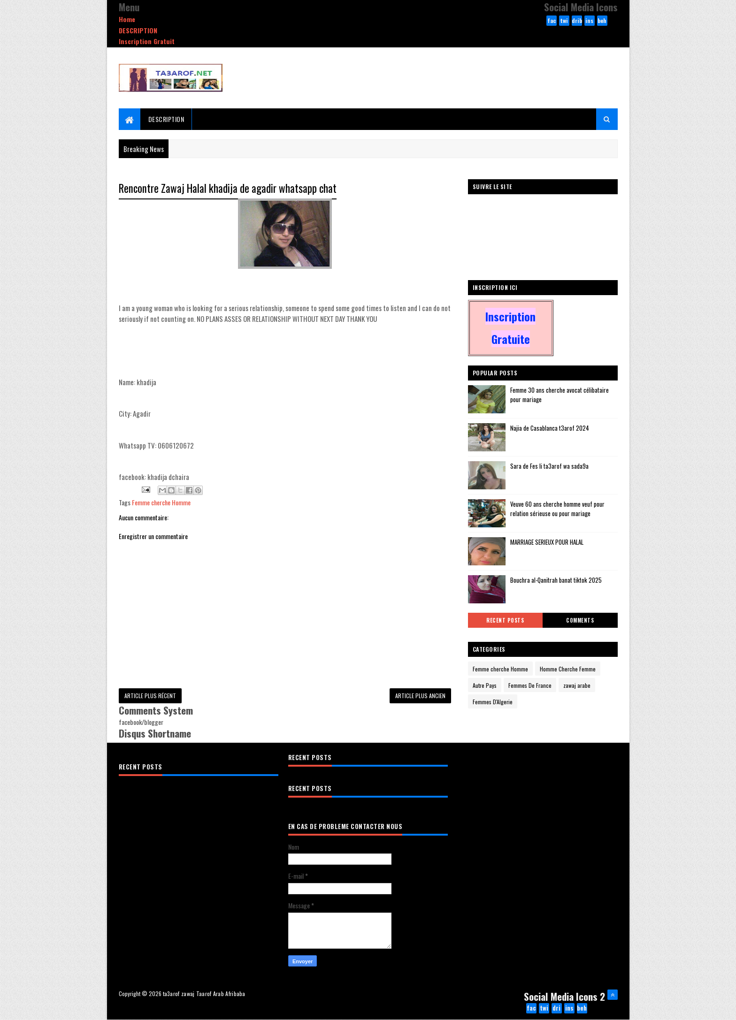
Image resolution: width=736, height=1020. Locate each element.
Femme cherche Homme (161, 502)
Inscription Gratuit (147, 41)
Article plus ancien (420, 696)
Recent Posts (505, 620)
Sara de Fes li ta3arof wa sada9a (549, 466)
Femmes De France (530, 685)
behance (602, 21)
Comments (580, 620)
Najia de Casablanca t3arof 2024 (549, 428)
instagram (589, 21)
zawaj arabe (576, 685)
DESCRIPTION (138, 30)
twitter (564, 21)
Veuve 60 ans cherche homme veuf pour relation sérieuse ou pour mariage (557, 508)
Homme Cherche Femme (568, 669)
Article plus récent (150, 696)
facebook (551, 21)
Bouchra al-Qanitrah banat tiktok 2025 (556, 580)
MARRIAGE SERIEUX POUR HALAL (546, 542)
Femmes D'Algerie (493, 702)
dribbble (577, 21)
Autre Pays (485, 685)
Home (127, 19)
